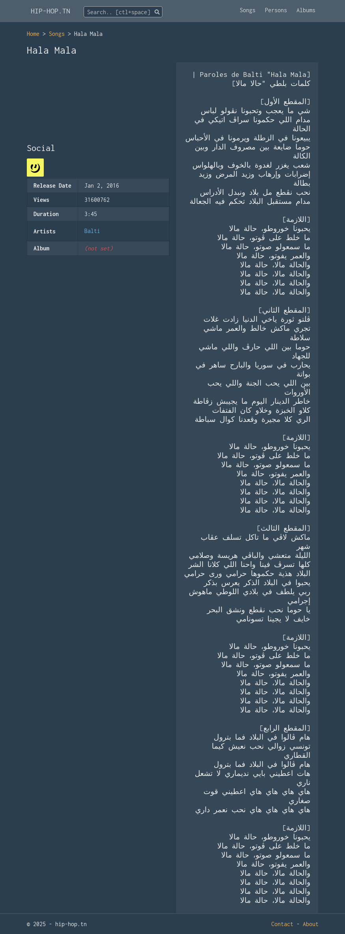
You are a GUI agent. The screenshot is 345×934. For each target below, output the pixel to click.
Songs (247, 10)
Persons (276, 10)
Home (33, 33)
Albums (306, 10)
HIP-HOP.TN (50, 11)
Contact (282, 924)
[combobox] (123, 11)
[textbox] (123, 12)
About (311, 924)
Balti (92, 230)
